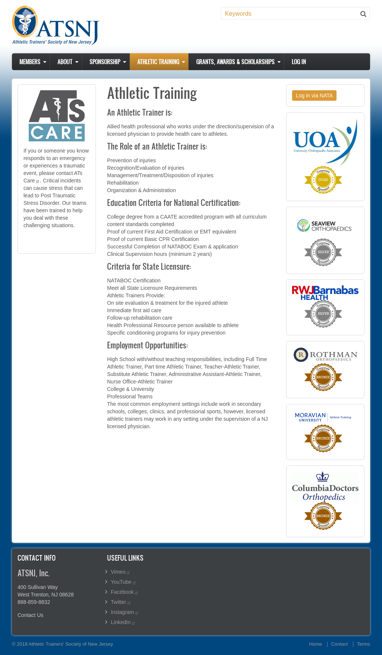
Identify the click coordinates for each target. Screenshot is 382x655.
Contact (339, 644)
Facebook (125, 592)
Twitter (121, 602)
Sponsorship (105, 62)
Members (29, 62)
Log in (299, 62)
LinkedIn (123, 622)
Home (315, 644)
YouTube (124, 582)
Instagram (125, 612)
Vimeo (121, 572)
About (64, 62)
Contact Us (30, 615)
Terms (363, 644)
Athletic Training (158, 62)
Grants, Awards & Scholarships (235, 62)
